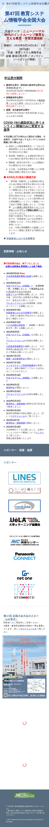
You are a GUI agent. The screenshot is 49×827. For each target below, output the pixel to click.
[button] (3, 3)
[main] (24, 18)
